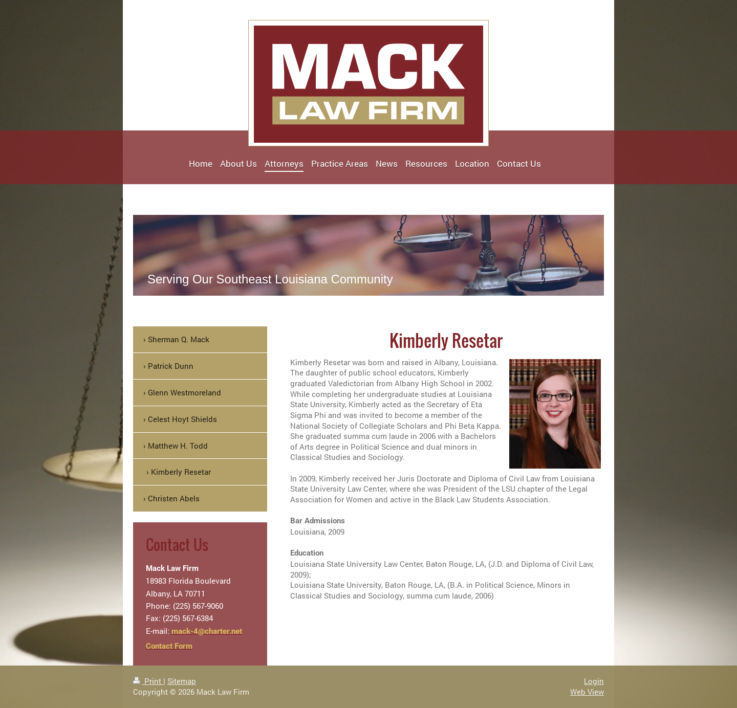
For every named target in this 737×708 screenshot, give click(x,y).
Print (148, 681)
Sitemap (181, 681)
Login (594, 681)
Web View (587, 692)
